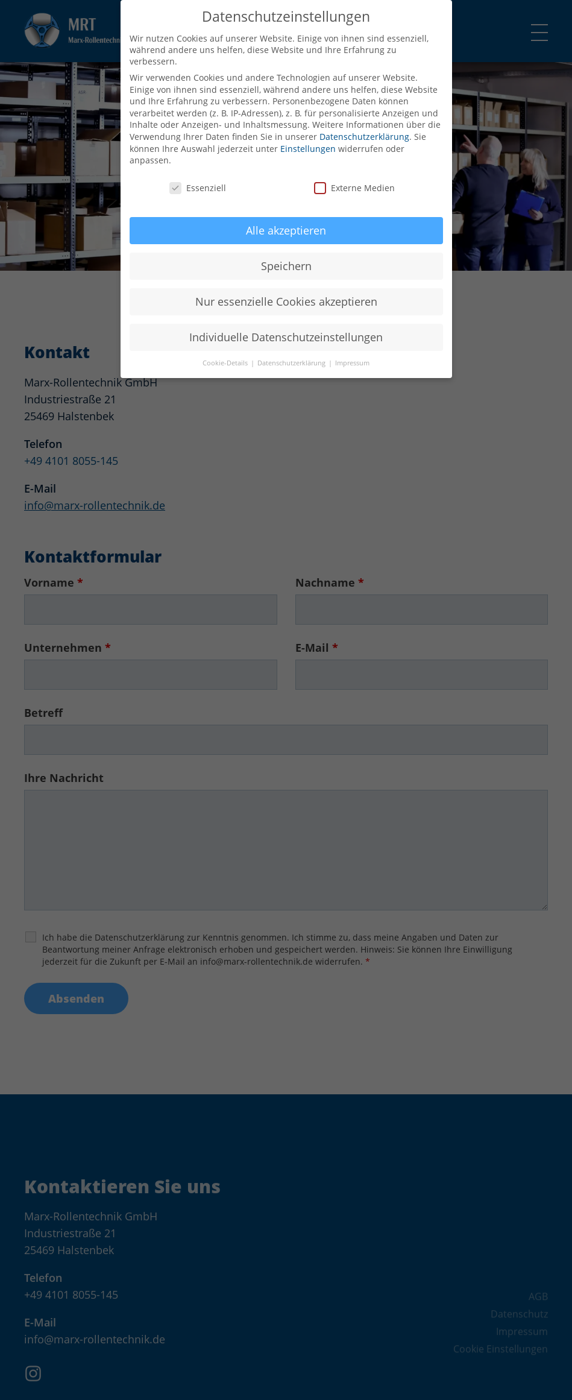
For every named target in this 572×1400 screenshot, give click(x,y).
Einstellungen (308, 135)
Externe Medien (354, 175)
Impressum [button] (352, 350)
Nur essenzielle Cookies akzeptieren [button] (286, 288)
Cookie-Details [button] (226, 350)
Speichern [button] (286, 252)
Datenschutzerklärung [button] (292, 350)
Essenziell (197, 175)
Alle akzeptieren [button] (286, 217)
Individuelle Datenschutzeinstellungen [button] (286, 324)
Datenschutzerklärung (364, 124)
